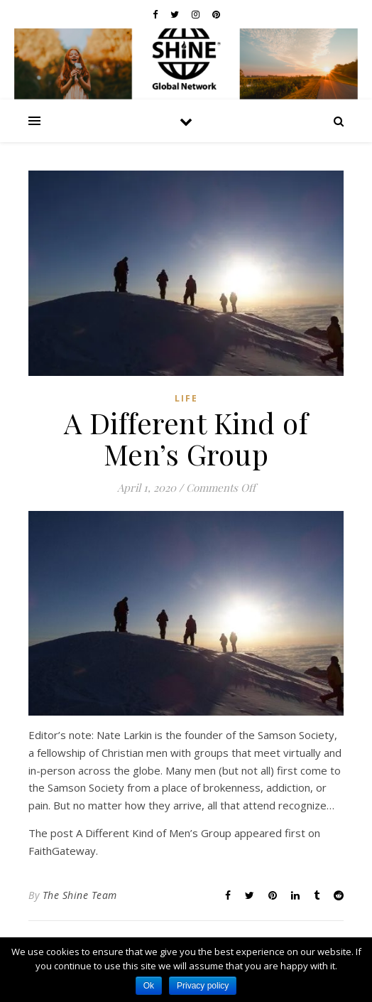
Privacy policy (203, 986)
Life (186, 398)
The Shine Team (80, 895)
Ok (148, 986)
